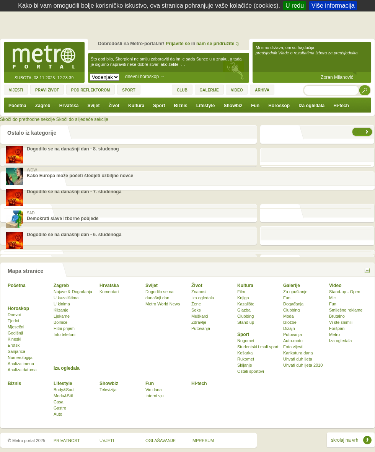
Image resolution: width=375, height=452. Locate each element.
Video (335, 285)
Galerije (291, 285)
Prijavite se (178, 43)
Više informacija (333, 5)
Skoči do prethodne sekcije (27, 119)
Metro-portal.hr (44, 57)
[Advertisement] (189, 26)
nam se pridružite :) (217, 43)
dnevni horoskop (145, 76)
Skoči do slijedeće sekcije (82, 119)
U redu (294, 5)
